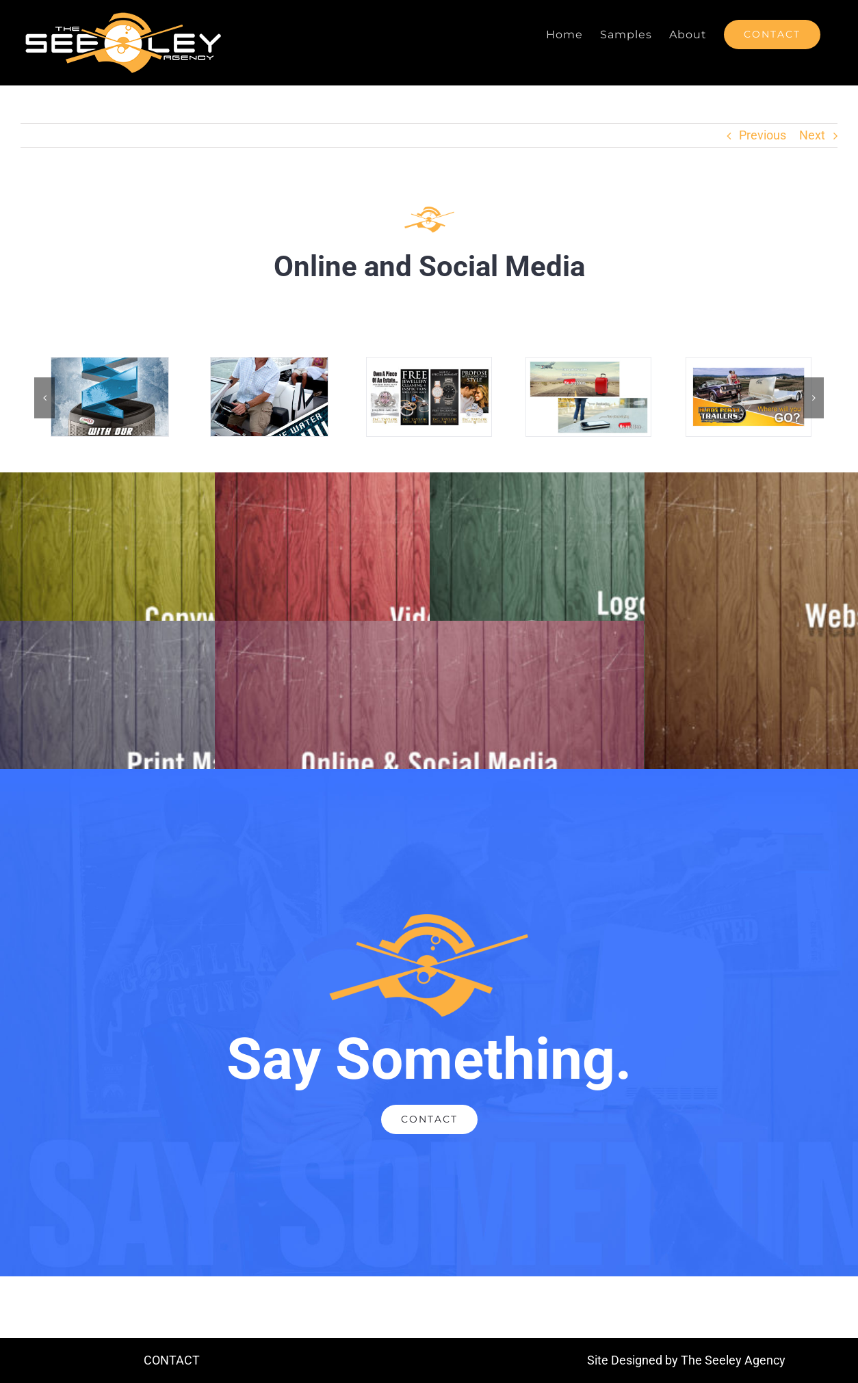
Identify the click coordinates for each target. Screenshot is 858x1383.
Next (812, 135)
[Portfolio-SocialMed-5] (429, 365)
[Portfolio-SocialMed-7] (748, 365)
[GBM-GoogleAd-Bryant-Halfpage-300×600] (269, 365)
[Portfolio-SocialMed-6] (588, 365)
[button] (44, 397)
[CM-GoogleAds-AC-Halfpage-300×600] (109, 365)
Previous (762, 135)
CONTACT (172, 1360)
